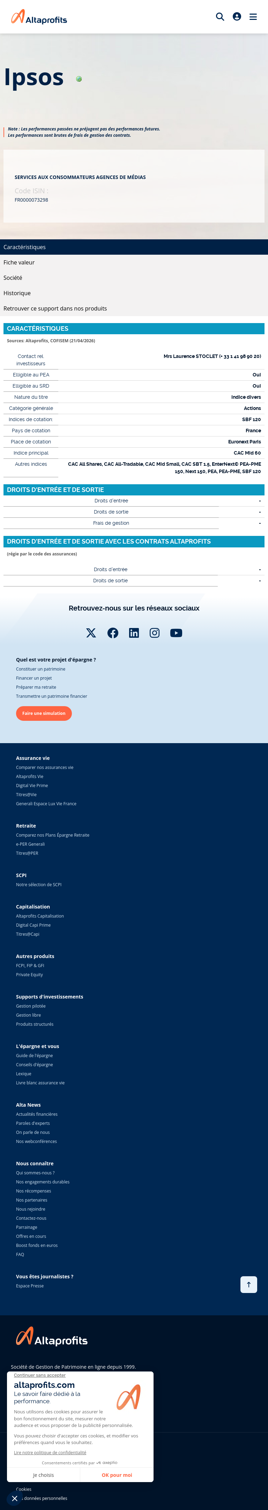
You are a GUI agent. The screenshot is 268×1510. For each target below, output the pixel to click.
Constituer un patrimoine (40, 669)
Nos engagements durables (42, 1182)
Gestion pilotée (31, 1006)
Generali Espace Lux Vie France (46, 804)
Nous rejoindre (30, 1209)
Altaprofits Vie (29, 776)
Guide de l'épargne (34, 1056)
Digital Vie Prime (32, 785)
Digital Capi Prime (33, 925)
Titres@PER (27, 853)
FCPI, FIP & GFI (30, 966)
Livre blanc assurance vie (40, 1083)
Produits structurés (34, 1024)
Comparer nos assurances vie (44, 767)
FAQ (20, 1254)
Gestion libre (28, 1015)
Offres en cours (31, 1236)
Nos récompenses (33, 1191)
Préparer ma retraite (36, 687)
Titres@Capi (27, 934)
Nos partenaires (31, 1200)
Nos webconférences (36, 1141)
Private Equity (29, 975)
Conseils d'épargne (34, 1065)
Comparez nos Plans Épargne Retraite (52, 835)
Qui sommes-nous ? (35, 1173)
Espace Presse (30, 1286)
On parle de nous (33, 1132)
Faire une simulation (44, 713)
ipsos (42, 76)
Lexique (23, 1074)
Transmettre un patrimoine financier (51, 696)
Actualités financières (37, 1114)
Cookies (23, 1489)
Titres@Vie (26, 795)
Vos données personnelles (41, 1498)
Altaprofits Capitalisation (40, 916)
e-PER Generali (30, 844)
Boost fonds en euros (37, 1245)
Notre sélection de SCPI (38, 885)
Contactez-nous (31, 1218)
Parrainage (26, 1227)
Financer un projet (34, 678)
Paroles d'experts (33, 1123)
